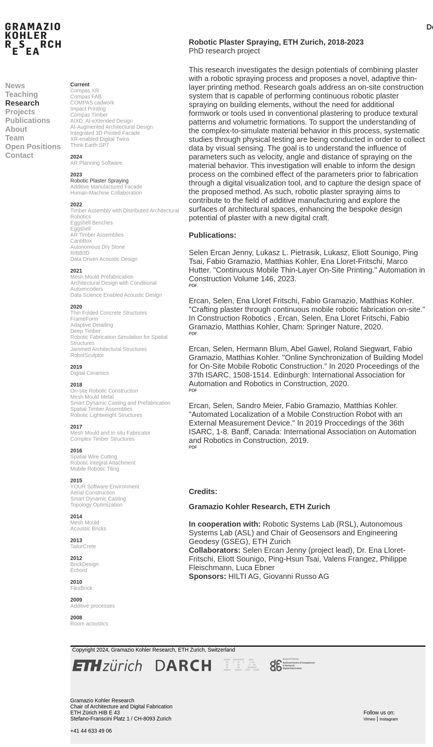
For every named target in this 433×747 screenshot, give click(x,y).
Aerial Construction (92, 493)
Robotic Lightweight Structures (106, 415)
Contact (19, 155)
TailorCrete (83, 546)
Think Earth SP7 (89, 145)
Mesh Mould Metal (92, 397)
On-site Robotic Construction (104, 391)
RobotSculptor (87, 355)
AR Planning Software (96, 163)
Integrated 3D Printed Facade (105, 133)
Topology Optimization (96, 505)
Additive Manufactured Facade (106, 187)
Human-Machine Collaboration (106, 193)
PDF (193, 285)
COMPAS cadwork (92, 103)
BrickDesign (84, 564)
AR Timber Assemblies (97, 235)
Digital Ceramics (89, 373)
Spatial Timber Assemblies (101, 409)
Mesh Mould (84, 522)
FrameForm (84, 319)
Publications (27, 120)
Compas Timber (89, 115)
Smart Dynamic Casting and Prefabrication (120, 403)
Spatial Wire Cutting (93, 457)
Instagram (389, 719)
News (15, 85)
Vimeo (369, 719)
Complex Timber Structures (102, 439)
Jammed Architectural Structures (108, 349)
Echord (78, 570)
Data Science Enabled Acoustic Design (116, 295)
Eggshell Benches (91, 223)
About (16, 129)
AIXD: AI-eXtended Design (101, 121)
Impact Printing (88, 109)
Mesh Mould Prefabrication (102, 277)
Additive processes (92, 606)
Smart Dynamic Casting (98, 499)
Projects (20, 112)
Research (22, 103)
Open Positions (33, 146)
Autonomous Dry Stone (97, 247)
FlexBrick (81, 588)
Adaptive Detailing (91, 325)
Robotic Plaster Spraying (99, 181)
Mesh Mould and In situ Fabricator (110, 433)
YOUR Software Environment (104, 486)
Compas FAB (85, 97)
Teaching (21, 94)
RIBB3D (80, 253)
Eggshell (80, 229)
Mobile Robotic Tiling (94, 469)
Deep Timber (85, 331)
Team (15, 138)
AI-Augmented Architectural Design (111, 127)
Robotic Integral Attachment (103, 463)
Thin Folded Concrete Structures (108, 313)
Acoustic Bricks (88, 529)
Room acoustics (89, 624)
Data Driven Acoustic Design (103, 259)
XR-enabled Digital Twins (99, 139)
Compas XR (84, 90)
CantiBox (81, 241)
